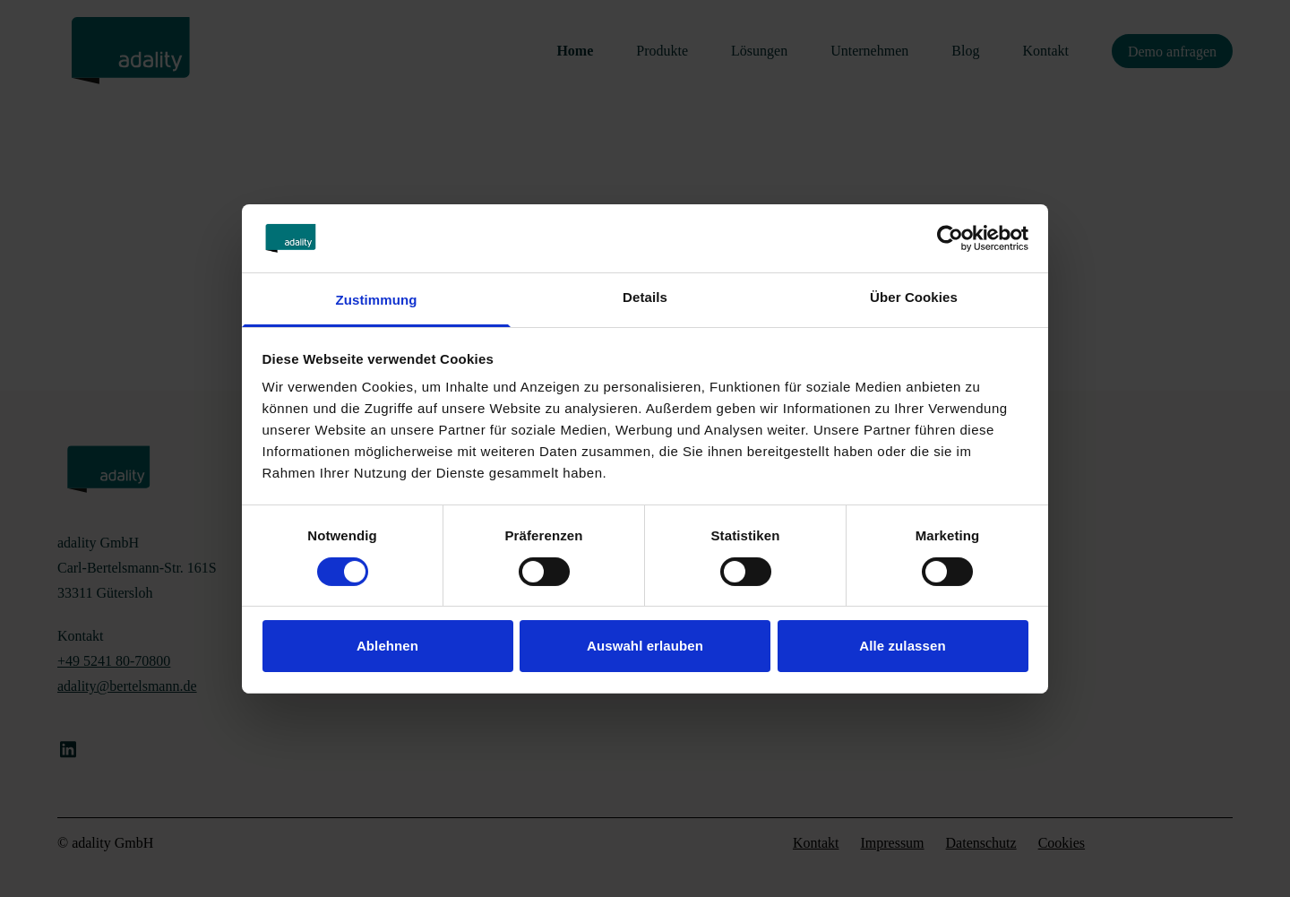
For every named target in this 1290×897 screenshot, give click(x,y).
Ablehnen (387, 645)
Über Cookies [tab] (914, 297)
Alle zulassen (902, 645)
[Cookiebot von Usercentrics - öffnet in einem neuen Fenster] (950, 238)
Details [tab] (645, 297)
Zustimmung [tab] (376, 299)
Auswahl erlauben (645, 645)
